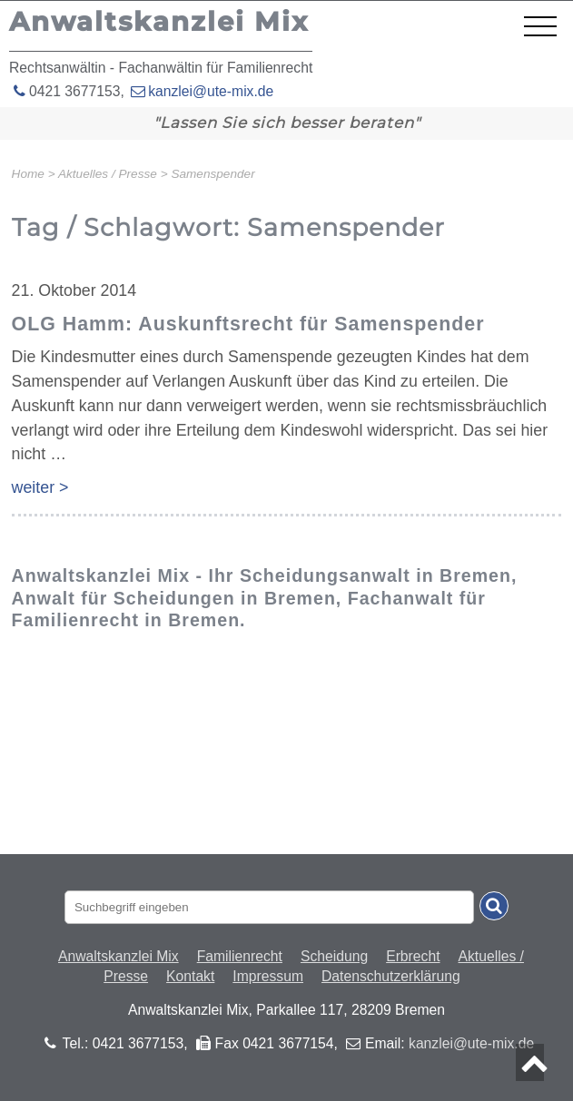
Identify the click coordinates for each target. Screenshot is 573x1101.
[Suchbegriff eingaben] (269, 907)
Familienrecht (239, 956)
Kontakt (190, 976)
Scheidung (334, 956)
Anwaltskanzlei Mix (118, 956)
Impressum (267, 976)
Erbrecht (413, 956)
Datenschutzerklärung (390, 976)
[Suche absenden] (494, 905)
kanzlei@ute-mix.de (210, 91)
